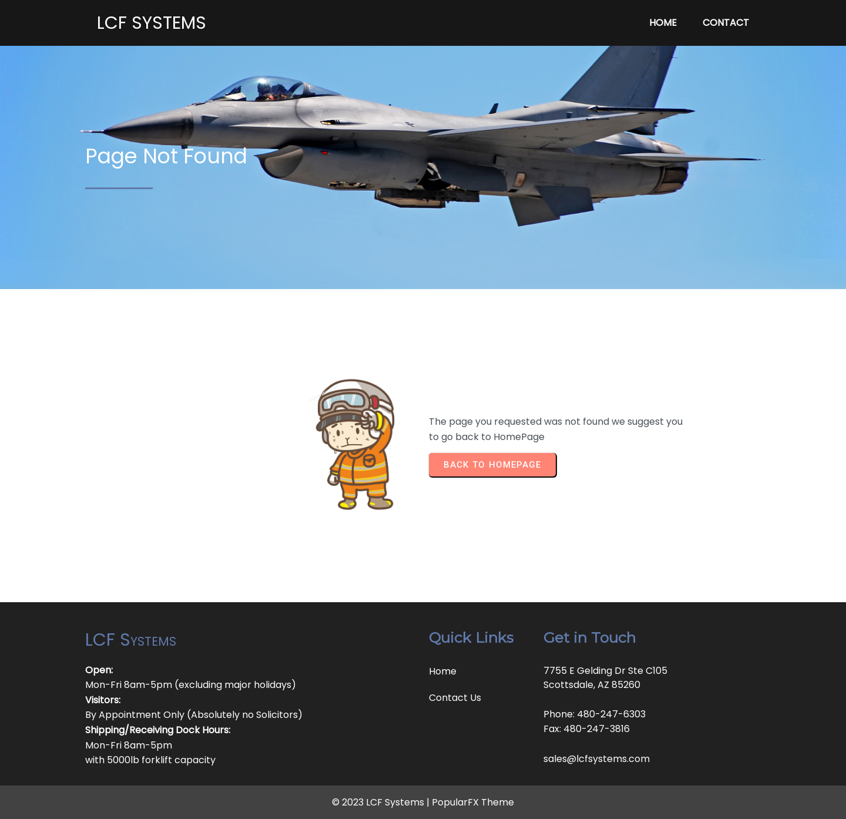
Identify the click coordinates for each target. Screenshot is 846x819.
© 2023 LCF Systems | (382, 802)
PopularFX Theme (473, 802)
